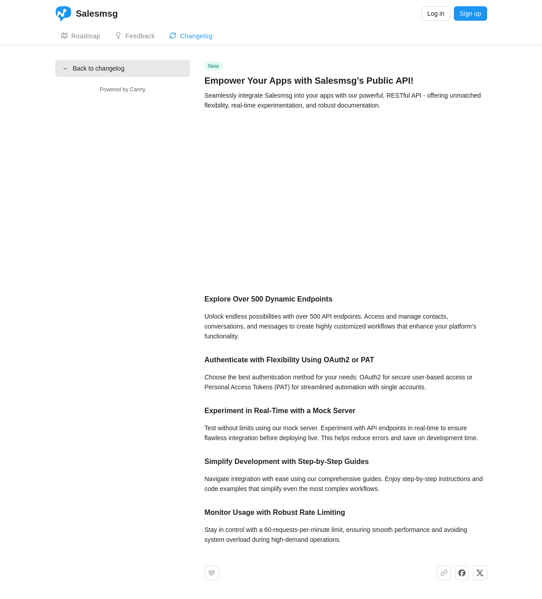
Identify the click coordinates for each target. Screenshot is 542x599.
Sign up (470, 13)
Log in (435, 13)
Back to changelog (94, 68)
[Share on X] (480, 573)
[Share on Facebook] (462, 573)
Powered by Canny (122, 89)
